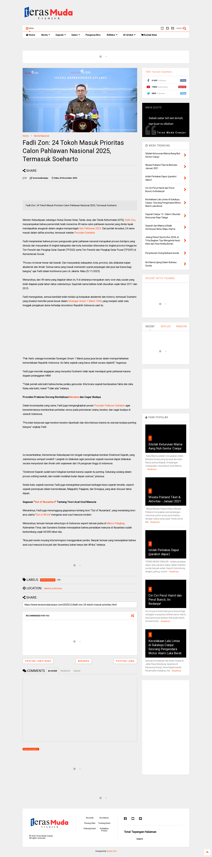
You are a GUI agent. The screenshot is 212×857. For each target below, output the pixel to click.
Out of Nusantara (45, 501)
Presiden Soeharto (84, 232)
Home (30, 35)
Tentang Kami (104, 823)
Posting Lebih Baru (38, 661)
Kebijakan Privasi (104, 829)
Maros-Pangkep (116, 523)
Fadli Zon (130, 219)
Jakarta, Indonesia (53, 588)
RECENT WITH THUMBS (160, 278)
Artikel (129, 35)
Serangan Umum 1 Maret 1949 (84, 301)
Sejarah (61, 35)
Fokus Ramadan (30, 749)
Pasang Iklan (89, 823)
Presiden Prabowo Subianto (109, 405)
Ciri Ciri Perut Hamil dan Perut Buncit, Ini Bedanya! (165, 600)
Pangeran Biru (93, 35)
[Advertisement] (132, 13)
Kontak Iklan (149, 35)
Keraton (74, 397)
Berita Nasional (41, 136)
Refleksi (112, 35)
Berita (45, 35)
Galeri (75, 35)
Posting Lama (125, 661)
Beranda (83, 661)
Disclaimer (104, 818)
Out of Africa (43, 514)
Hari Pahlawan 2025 (90, 228)
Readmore (151, 469)
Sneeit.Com (112, 851)
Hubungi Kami (90, 828)
